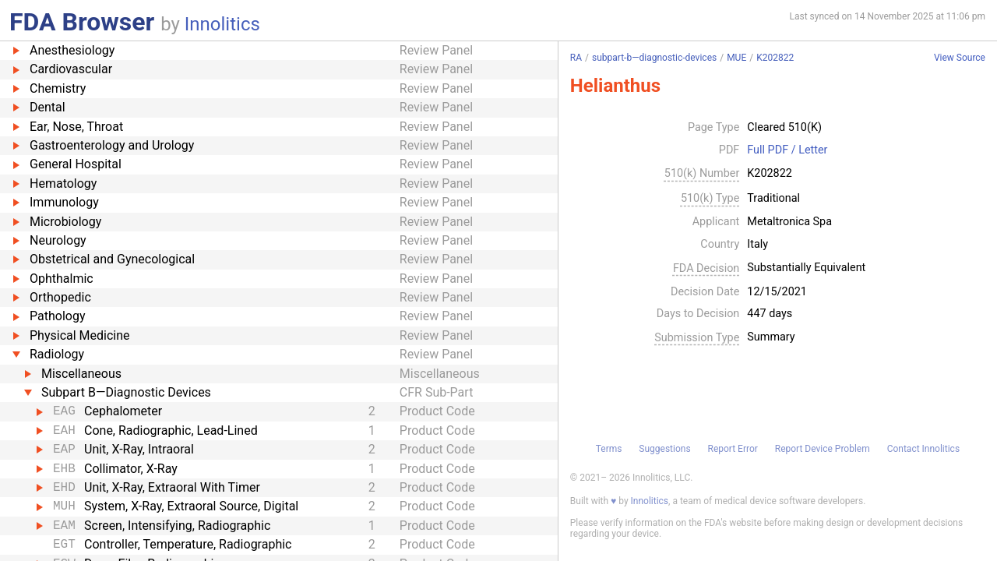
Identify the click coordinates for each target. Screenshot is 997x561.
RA (576, 57)
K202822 (775, 57)
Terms (609, 448)
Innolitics (222, 24)
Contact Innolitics (923, 448)
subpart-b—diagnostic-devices (654, 57)
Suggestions (664, 448)
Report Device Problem (822, 448)
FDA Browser (81, 22)
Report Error (732, 448)
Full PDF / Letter (787, 150)
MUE (736, 57)
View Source (959, 58)
